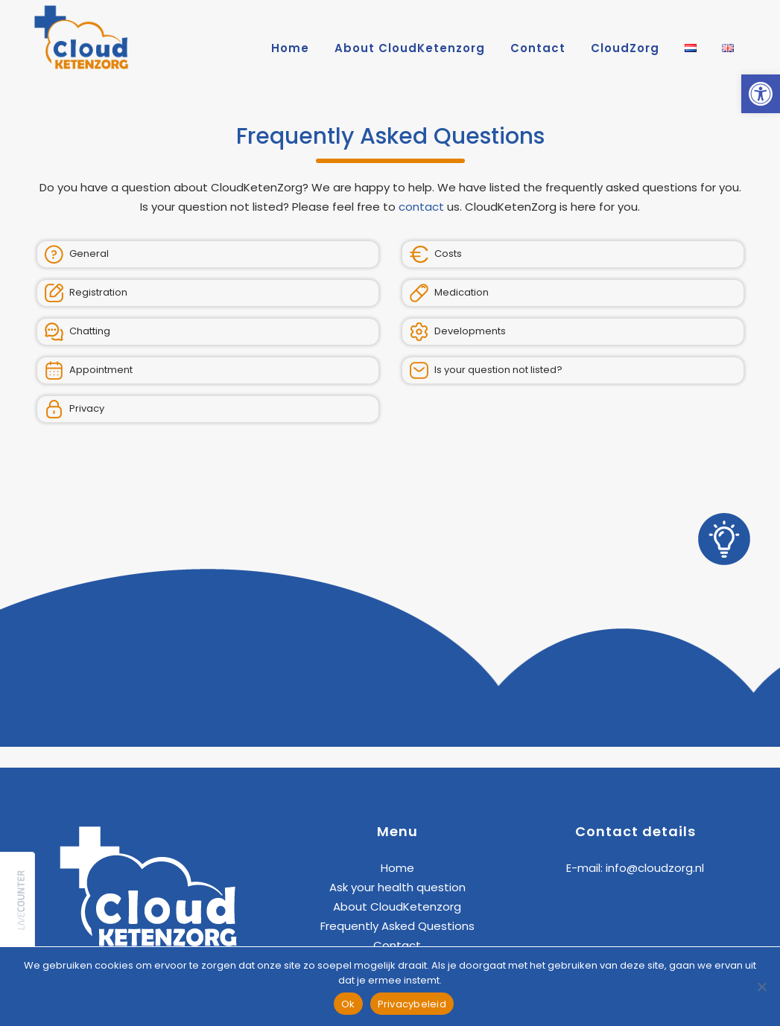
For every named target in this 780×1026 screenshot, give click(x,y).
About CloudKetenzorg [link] (397, 906)
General (77, 254)
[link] (760, 93)
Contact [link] (397, 945)
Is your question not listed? (486, 370)
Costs (436, 254)
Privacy (74, 409)
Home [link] (397, 868)
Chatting (77, 331)
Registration (86, 293)
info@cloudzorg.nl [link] (655, 868)
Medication (449, 293)
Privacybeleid (412, 1004)
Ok (348, 1004)
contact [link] (421, 206)
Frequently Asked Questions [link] (397, 926)
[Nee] (761, 986)
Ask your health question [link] (397, 887)
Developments (458, 331)
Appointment (89, 370)
